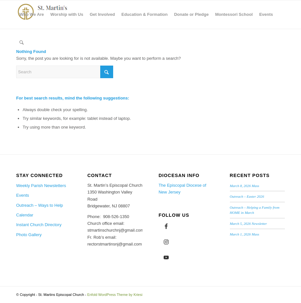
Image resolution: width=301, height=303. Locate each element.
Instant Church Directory (38, 224)
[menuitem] (31, 14)
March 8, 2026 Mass (244, 186)
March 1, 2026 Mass (244, 234)
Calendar (24, 215)
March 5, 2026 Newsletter (248, 223)
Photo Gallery (29, 234)
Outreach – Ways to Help (39, 205)
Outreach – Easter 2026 (247, 196)
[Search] (21, 43)
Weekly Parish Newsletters (41, 185)
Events (22, 195)
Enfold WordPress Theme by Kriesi (115, 295)
